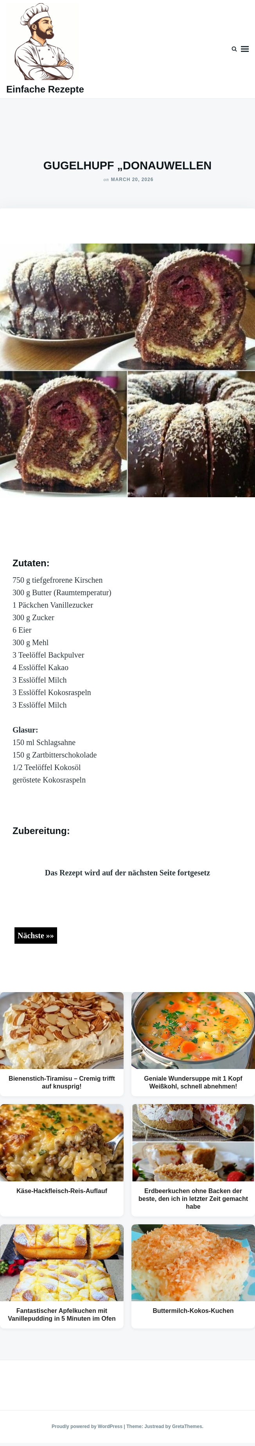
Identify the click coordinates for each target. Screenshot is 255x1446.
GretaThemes (187, 1426)
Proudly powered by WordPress (88, 1426)
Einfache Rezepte (45, 89)
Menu (245, 49)
